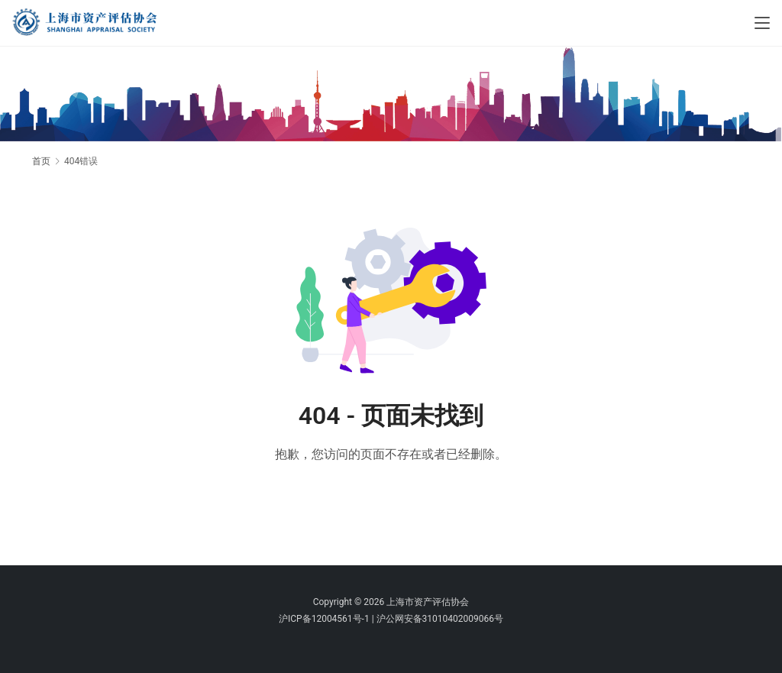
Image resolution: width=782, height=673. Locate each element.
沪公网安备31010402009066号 (439, 618)
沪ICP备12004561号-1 (324, 618)
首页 (41, 161)
